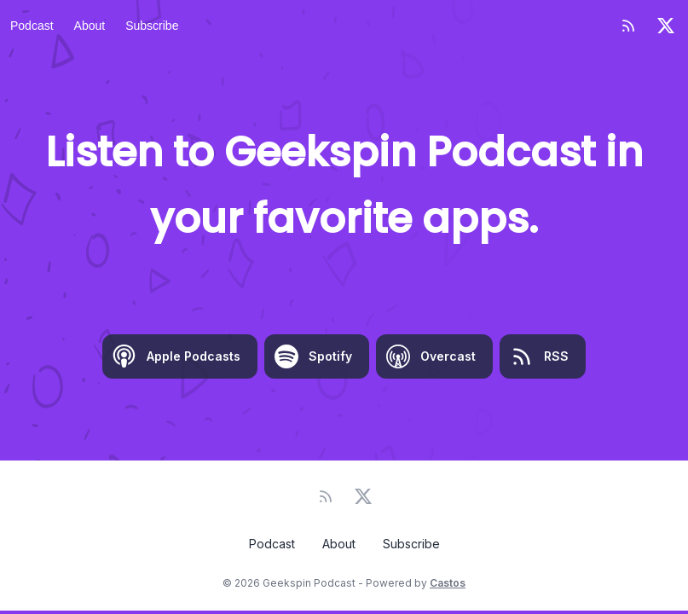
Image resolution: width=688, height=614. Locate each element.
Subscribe (151, 25)
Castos (447, 582)
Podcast (32, 25)
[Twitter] (665, 25)
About (90, 25)
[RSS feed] (628, 25)
